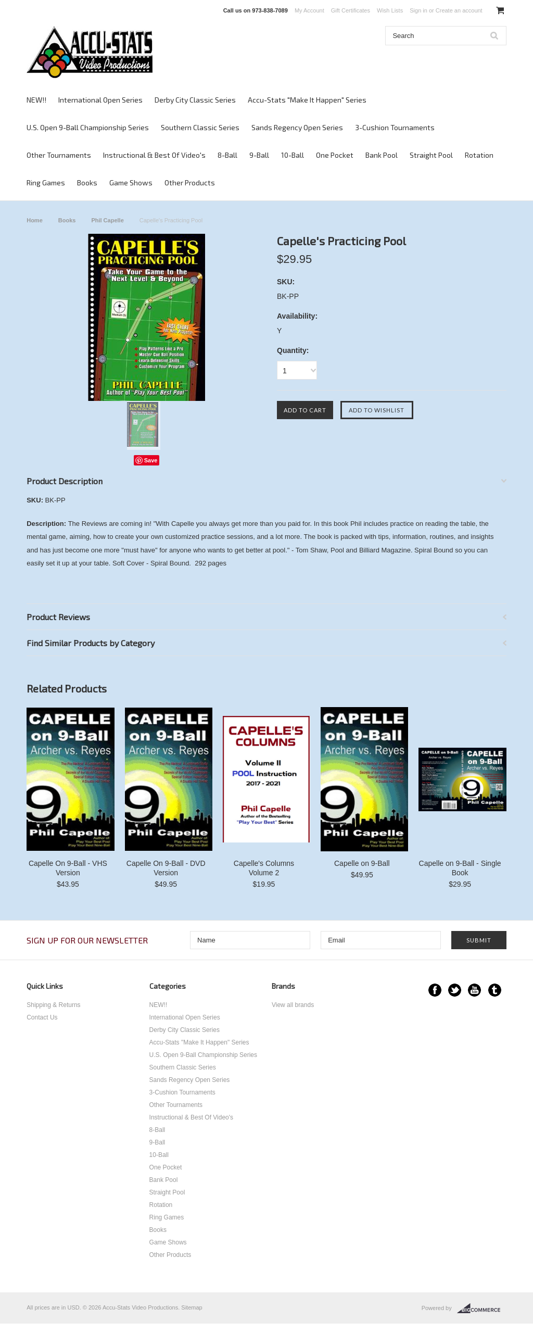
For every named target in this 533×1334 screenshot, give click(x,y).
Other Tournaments (59, 154)
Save (151, 460)
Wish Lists (390, 10)
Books (87, 182)
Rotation (479, 154)
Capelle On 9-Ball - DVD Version (166, 868)
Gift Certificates (350, 10)
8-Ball (227, 154)
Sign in (418, 10)
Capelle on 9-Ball (362, 863)
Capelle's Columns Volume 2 (264, 868)
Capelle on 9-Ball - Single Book (460, 868)
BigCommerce (481, 1308)
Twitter (454, 990)
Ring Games (46, 182)
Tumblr (494, 990)
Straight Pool (431, 154)
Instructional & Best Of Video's (154, 154)
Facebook (434, 990)
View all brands (293, 1005)
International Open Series (100, 99)
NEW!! (36, 99)
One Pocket (334, 154)
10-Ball (292, 154)
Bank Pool (381, 154)
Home (35, 220)
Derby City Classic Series (195, 99)
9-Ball (259, 154)
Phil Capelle (107, 220)
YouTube (474, 990)
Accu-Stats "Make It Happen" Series (307, 99)
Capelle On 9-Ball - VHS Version (68, 868)
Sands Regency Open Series (297, 127)
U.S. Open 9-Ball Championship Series (88, 127)
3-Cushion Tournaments (395, 127)
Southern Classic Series (200, 127)
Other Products (189, 182)
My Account (309, 10)
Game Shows (131, 182)
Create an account (459, 10)
